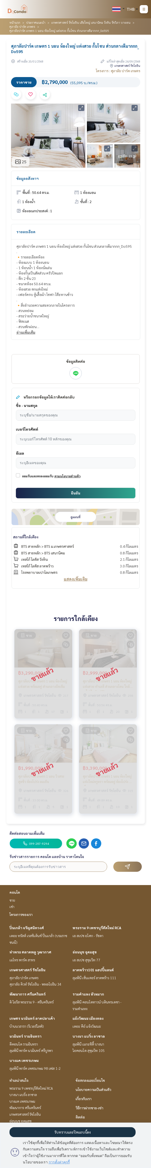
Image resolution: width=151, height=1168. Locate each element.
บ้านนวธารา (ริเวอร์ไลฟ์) (26, 1026)
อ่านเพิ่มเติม (25, 332)
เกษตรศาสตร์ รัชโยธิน (27, 969)
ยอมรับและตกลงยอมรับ (37, 476)
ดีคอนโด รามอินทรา (23, 1044)
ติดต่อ (80, 1117)
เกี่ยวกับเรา (84, 1098)
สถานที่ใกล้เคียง (25, 537)
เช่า (11, 906)
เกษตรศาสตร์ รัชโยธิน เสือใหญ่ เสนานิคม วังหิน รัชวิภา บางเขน (90, 22)
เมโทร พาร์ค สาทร (22, 960)
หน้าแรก (14, 22)
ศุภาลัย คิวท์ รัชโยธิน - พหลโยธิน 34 (35, 984)
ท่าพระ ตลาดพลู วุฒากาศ (30, 952)
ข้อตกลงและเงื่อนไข (90, 1080)
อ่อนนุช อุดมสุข (85, 952)
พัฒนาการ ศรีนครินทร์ (27, 994)
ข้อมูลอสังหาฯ (27, 178)
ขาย (12, 900)
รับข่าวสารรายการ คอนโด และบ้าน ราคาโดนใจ (46, 856)
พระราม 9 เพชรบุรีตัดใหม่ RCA (97, 927)
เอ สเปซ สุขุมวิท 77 (86, 960)
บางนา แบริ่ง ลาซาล (89, 1036)
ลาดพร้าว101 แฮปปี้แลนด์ (93, 969)
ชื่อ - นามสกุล (26, 405)
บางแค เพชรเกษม (24, 1060)
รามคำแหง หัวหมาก (88, 994)
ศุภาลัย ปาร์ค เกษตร (22, 26)
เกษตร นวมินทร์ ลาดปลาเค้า (32, 1018)
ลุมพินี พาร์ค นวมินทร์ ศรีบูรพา (31, 1050)
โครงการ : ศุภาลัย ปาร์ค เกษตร (118, 70)
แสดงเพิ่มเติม (75, 579)
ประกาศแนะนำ (35, 22)
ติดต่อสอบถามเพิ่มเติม (27, 833)
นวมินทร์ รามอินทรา (25, 1036)
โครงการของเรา (21, 914)
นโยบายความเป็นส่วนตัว (93, 1089)
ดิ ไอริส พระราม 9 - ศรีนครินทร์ (31, 1002)
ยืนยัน (75, 493)
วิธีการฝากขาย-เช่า (89, 1107)
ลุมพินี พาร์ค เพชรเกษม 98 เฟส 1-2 (35, 1068)
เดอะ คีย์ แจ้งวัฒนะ (87, 1026)
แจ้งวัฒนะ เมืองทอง (88, 1018)
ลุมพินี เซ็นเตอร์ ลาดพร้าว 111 (94, 977)
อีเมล (20, 453)
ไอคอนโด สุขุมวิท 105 (89, 1050)
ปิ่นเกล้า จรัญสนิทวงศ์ (26, 927)
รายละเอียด (25, 231)
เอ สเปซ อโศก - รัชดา (88, 935)
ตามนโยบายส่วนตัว (67, 476)
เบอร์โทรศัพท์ (27, 429)
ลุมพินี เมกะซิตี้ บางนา (88, 1044)
